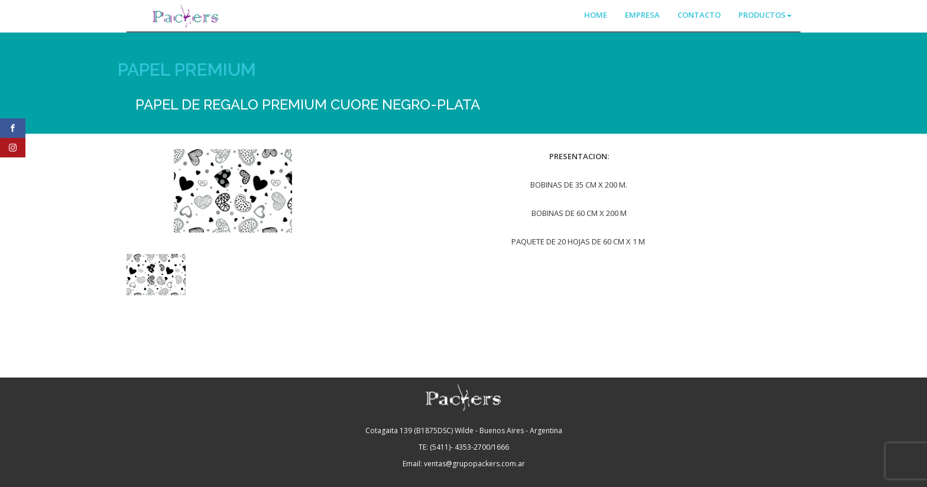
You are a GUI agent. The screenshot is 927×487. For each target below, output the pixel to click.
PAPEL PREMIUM (187, 69)
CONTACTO (699, 14)
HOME (595, 14)
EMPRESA (642, 14)
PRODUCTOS (765, 14)
